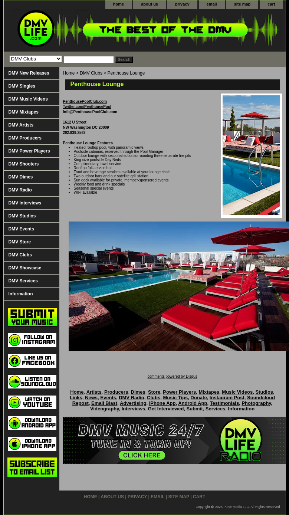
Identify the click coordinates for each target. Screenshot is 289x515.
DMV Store (20, 242)
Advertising (133, 403)
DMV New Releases (29, 73)
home (118, 4)
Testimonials (224, 403)
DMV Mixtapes (24, 112)
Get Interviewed (166, 408)
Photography (256, 403)
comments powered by (172, 376)
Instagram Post (227, 397)
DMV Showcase (25, 267)
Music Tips (175, 397)
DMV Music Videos (28, 99)
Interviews (133, 408)
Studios (264, 392)
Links (76, 397)
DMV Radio (20, 190)
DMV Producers (25, 138)
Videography (104, 408)
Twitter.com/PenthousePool (87, 107)
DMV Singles (22, 86)
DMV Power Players (29, 151)
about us (149, 4)
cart (271, 4)
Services (216, 408)
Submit (195, 408)
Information (21, 293)
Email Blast (104, 403)
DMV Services (23, 280)
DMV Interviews (25, 203)
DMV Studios (22, 216)
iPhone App (162, 403)
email (212, 4)
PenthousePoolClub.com (85, 101)
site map (242, 4)
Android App (192, 403)
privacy (182, 4)
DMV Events (21, 229)
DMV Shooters (24, 164)
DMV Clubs (91, 73)
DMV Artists (21, 125)
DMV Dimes (21, 177)
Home (69, 73)
